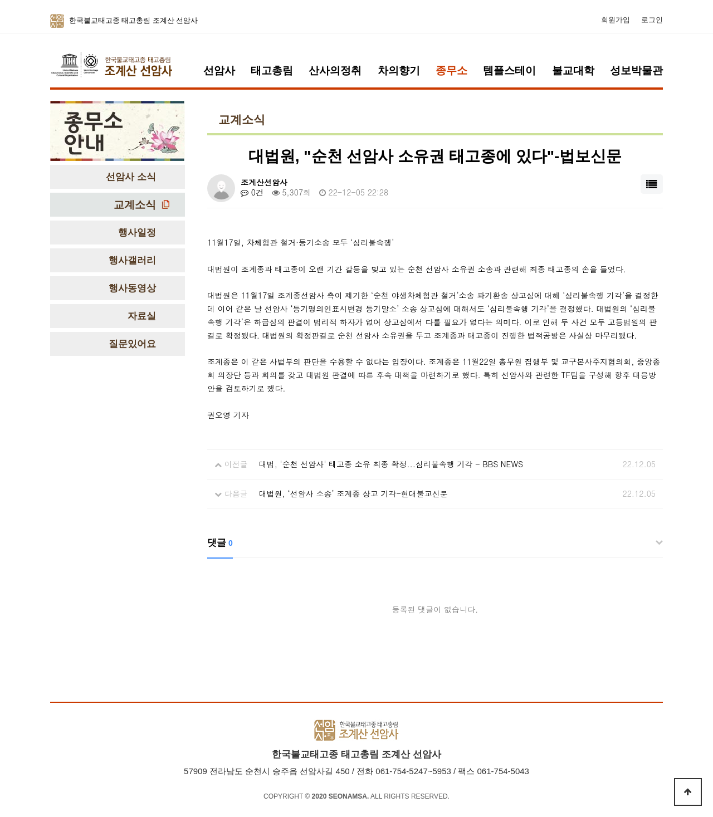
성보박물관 (636, 70)
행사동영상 (132, 288)
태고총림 (272, 70)
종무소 (451, 70)
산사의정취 (335, 70)
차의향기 (399, 70)
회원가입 (615, 20)
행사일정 (137, 232)
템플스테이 (509, 70)
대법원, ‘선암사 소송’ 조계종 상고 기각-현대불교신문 (353, 493)
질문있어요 (132, 344)
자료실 (142, 316)
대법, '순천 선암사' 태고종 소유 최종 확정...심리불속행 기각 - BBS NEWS (391, 463)
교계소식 (135, 205)
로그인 (652, 20)
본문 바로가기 (0, 0)
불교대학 (573, 70)
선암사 (219, 70)
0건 (252, 192)
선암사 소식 (131, 177)
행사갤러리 (132, 260)
